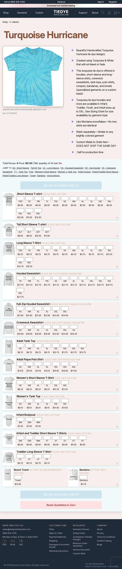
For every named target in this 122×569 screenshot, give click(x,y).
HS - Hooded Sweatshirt (72, 168)
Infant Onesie (84, 172)
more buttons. (53, 175)
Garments (22, 12)
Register (113, 2)
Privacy (100, 533)
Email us (61, 2)
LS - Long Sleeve (51, 168)
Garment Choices (81, 529)
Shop (6, 12)
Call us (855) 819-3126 (14, 2)
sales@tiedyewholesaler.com (16, 529)
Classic (15, 22)
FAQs (51, 529)
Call (21, 544)
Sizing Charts (79, 533)
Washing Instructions (58, 551)
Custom (39, 12)
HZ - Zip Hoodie (92, 168)
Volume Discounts (81, 549)
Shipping (53, 541)
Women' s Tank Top (67, 172)
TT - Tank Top (21, 172)
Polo (31, 172)
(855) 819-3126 (10, 533)
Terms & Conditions (106, 537)
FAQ (4, 544)
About (95, 12)
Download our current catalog (61, 5)
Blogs (99, 544)
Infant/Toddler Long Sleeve (15, 175)
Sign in (101, 2)
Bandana (41, 175)
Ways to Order (55, 533)
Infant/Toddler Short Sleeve (105, 172)
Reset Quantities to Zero (61, 505)
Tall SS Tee (36, 168)
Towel (33, 175)
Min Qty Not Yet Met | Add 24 (61, 185)
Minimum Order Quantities (80, 544)
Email (12, 544)
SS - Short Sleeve (21, 168)
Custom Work (79, 553)
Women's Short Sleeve (45, 172)
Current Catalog (104, 541)
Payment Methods (57, 537)
